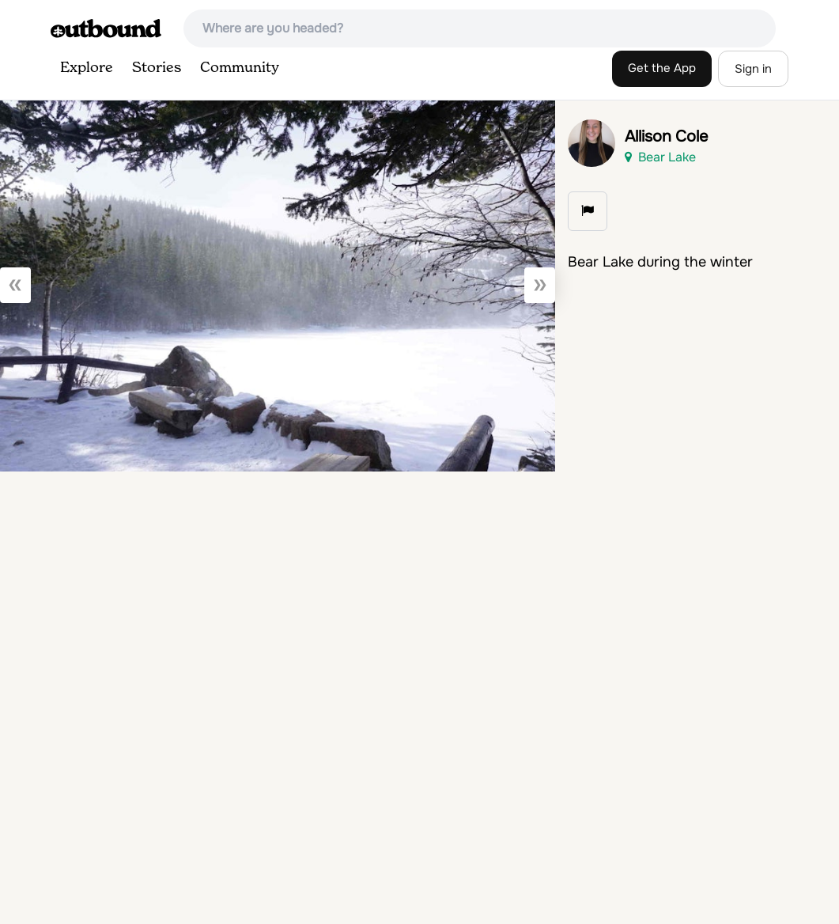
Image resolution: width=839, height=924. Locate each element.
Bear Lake (660, 157)
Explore (86, 68)
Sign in (753, 69)
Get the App (662, 68)
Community (239, 68)
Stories (156, 68)
